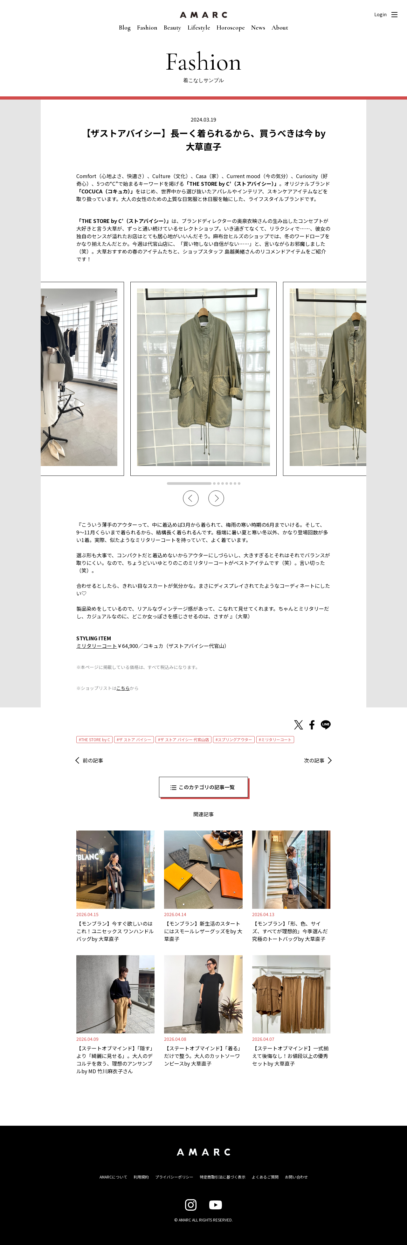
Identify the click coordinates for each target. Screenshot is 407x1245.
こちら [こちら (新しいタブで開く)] (123, 688)
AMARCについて (113, 1176)
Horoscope (231, 27)
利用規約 (141, 1176)
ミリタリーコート (276, 739)
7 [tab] (235, 483)
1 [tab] (189, 483)
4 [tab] (222, 483)
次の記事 (314, 760)
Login (380, 14)
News (258, 27)
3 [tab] (218, 483)
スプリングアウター (235, 739)
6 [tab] (231, 483)
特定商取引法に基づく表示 (222, 1176)
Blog (125, 27)
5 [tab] (226, 483)
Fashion (147, 27)
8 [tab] (239, 483)
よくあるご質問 (265, 1176)
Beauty (172, 27)
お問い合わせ (296, 1176)
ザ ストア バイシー (135, 739)
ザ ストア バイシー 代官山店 (184, 739)
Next (216, 498)
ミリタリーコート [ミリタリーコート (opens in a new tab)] (96, 646)
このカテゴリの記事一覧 (207, 787)
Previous (191, 498)
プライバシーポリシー (174, 1176)
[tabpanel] (203, 379)
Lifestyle (199, 27)
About (280, 27)
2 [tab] (214, 483)
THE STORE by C (95, 739)
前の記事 (93, 760)
